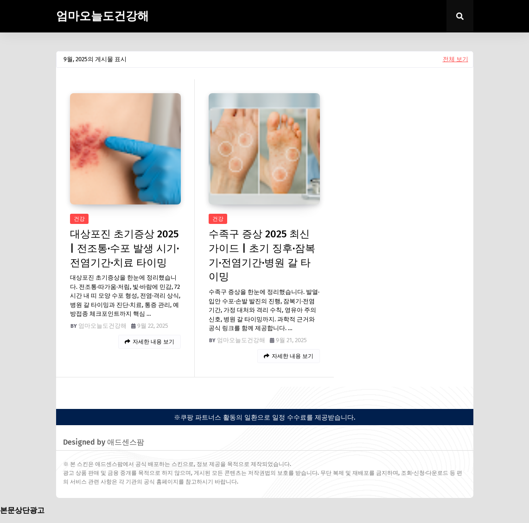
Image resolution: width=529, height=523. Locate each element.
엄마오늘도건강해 (102, 16)
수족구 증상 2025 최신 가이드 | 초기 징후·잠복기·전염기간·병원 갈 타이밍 (262, 255)
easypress (69, 394)
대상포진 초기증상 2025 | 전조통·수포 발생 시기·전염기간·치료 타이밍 (124, 248)
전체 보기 (455, 59)
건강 (79, 219)
